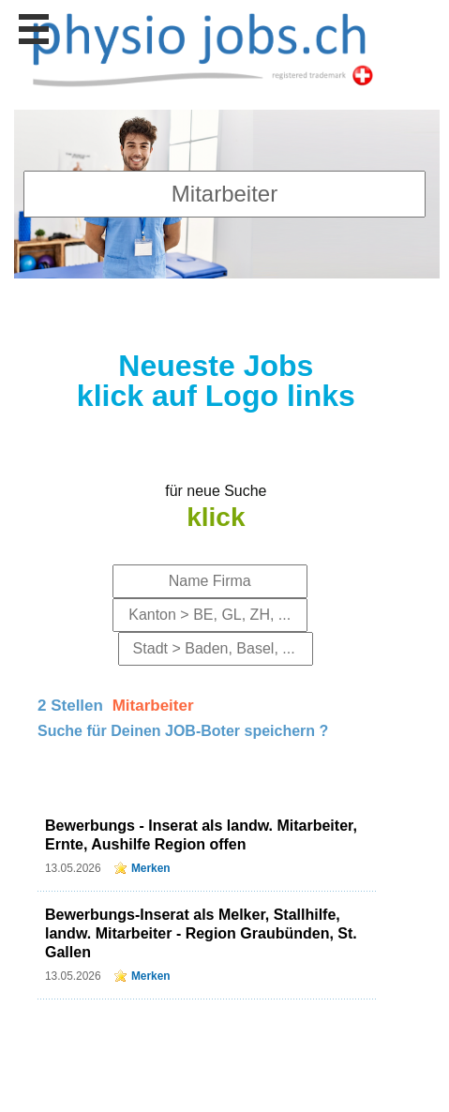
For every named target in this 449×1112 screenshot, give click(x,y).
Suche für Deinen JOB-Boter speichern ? (182, 731)
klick (216, 517)
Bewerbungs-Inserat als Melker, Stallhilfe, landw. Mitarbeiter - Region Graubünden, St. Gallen (201, 933)
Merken (151, 868)
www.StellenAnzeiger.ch (202, 48)
